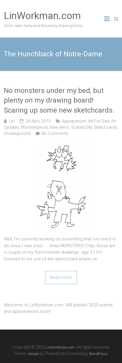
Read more (61, 277)
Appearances (74, 121)
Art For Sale (98, 121)
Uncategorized (17, 133)
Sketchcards (105, 127)
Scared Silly (81, 127)
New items (59, 127)
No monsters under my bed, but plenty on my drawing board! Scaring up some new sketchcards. (59, 100)
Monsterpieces (34, 127)
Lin (11, 121)
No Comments (54, 133)
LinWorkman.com (42, 15)
